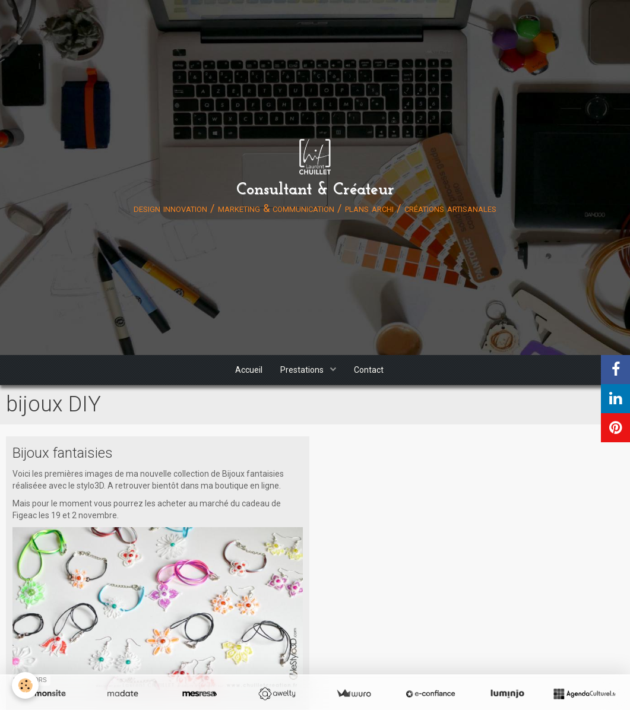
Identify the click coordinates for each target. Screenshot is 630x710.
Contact (369, 370)
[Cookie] (25, 685)
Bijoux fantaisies (62, 453)
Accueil (248, 370)
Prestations (302, 370)
